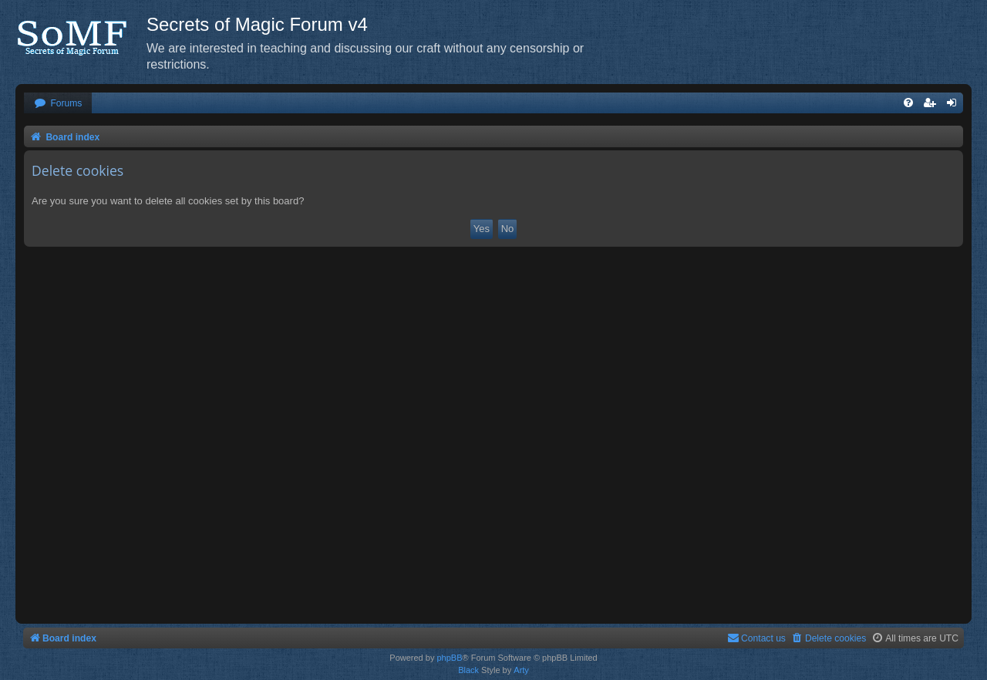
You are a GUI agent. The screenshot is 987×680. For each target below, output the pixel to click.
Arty (521, 670)
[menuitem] (58, 103)
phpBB (449, 657)
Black (468, 670)
